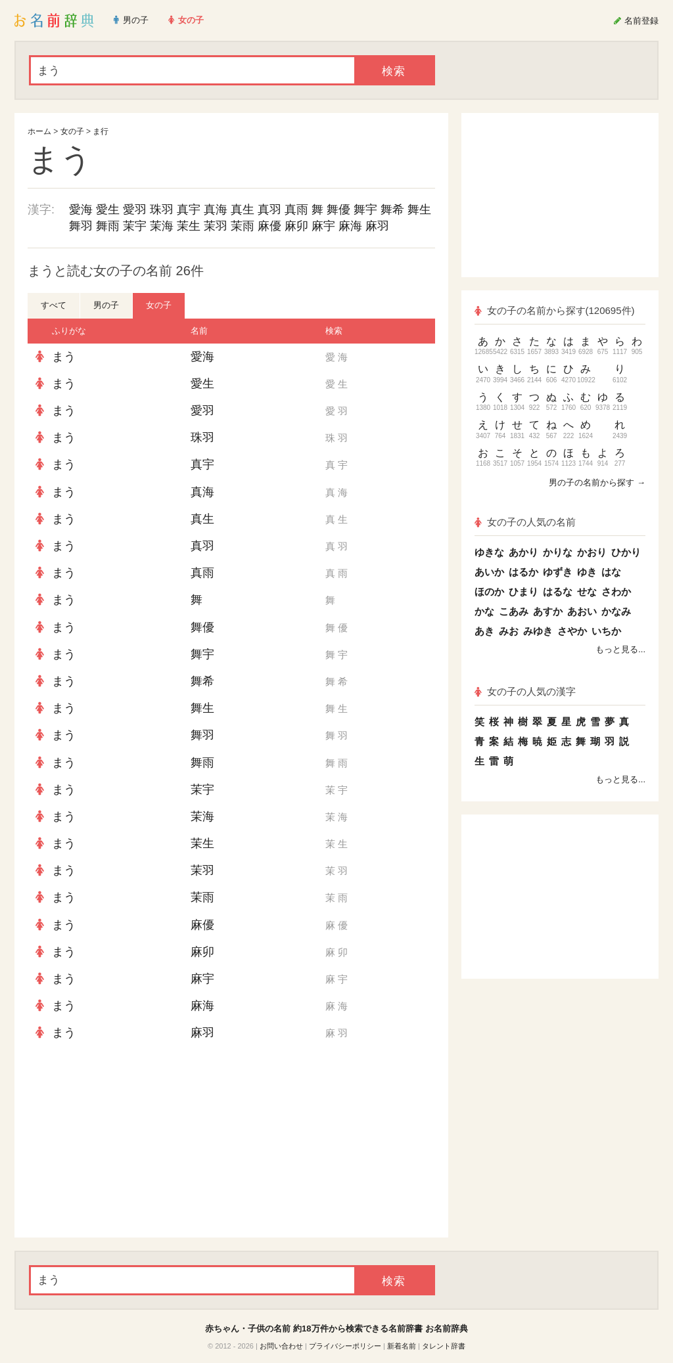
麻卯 (296, 226)
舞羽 (81, 226)
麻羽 (377, 226)
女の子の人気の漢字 (525, 691)
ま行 (100, 131)
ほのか (489, 591)
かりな (557, 552)
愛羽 (135, 209)
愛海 (81, 209)
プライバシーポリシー (345, 1346)
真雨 (296, 209)
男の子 (106, 305)
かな (484, 611)
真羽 (269, 209)
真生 (242, 209)
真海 (215, 209)
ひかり (626, 552)
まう (64, 356)
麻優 (269, 226)
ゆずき (557, 571)
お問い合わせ (281, 1346)
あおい (582, 611)
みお (509, 631)
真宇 (188, 209)
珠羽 (162, 209)
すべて (53, 305)
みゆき (538, 631)
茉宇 (135, 226)
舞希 (392, 209)
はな (611, 571)
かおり (592, 552)
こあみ (513, 611)
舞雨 (108, 226)
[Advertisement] (126, 1142)
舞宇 (365, 209)
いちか (606, 631)
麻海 (350, 226)
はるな (557, 591)
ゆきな (489, 552)
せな (587, 591)
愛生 (108, 209)
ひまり (523, 591)
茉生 (188, 226)
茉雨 (242, 226)
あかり (523, 552)
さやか (572, 631)
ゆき (587, 571)
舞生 (419, 209)
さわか (616, 591)
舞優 (338, 209)
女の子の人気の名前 (525, 521)
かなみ (616, 611)
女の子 (72, 131)
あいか (489, 571)
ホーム (39, 131)
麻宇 (323, 226)
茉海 (162, 226)
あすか (548, 611)
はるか (523, 571)
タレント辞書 (443, 1346)
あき (484, 631)
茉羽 (215, 226)
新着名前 (401, 1346)
